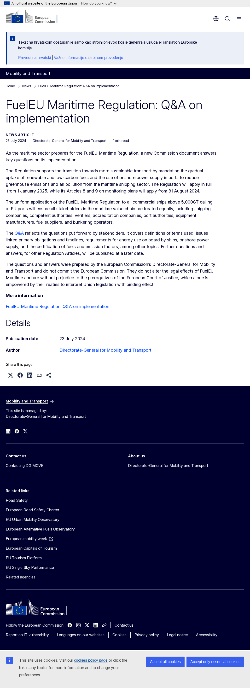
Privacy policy (146, 634)
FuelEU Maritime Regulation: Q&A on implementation (57, 306)
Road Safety (17, 500)
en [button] (216, 19)
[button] (10, 375)
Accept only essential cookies (215, 662)
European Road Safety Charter (32, 509)
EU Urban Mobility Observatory (32, 519)
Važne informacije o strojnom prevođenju (88, 58)
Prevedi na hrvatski (34, 58)
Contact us (124, 625)
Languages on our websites (81, 634)
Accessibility (206, 634)
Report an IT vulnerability (27, 634)
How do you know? (99, 3)
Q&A (19, 233)
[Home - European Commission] (35, 17)
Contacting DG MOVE (24, 465)
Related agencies (20, 577)
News (26, 86)
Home (10, 86)
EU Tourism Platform (24, 557)
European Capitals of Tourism (31, 548)
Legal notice (177, 634)
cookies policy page (91, 660)
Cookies (119, 634)
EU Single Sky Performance (30, 567)
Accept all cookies (165, 662)
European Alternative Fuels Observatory (40, 529)
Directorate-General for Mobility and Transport (105, 350)
